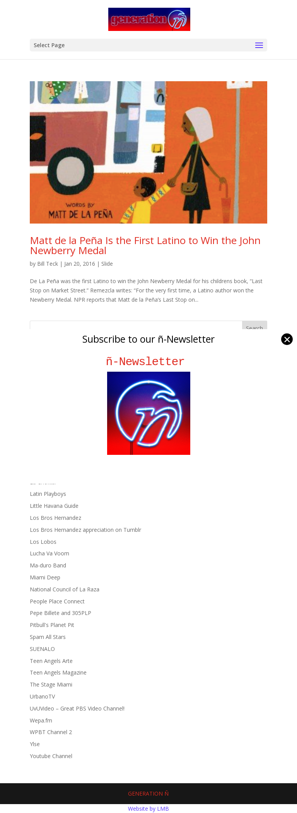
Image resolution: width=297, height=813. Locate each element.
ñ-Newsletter (148, 362)
